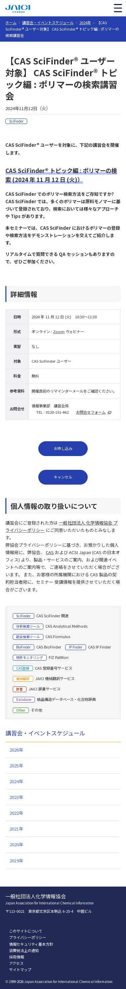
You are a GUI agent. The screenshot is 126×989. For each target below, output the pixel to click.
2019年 (16, 860)
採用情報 (16, 956)
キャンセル (63, 477)
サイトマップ (20, 969)
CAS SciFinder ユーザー (51, 361)
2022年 (16, 813)
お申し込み (63, 448)
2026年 (16, 750)
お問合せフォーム (91, 412)
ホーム (10, 22)
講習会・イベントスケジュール (48, 22)
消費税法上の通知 (24, 950)
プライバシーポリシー (27, 937)
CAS (50, 552)
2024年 (85, 22)
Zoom (59, 331)
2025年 (16, 765)
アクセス (16, 963)
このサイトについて (25, 931)
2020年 (16, 844)
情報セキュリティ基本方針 (31, 944)
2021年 (16, 828)
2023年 (16, 797)
